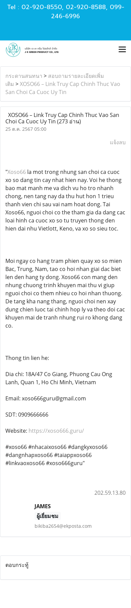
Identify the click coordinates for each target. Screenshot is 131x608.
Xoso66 (16, 172)
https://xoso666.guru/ (56, 430)
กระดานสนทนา (23, 76)
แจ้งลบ (118, 142)
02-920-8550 (41, 7)
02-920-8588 (86, 7)
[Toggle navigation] (122, 49)
